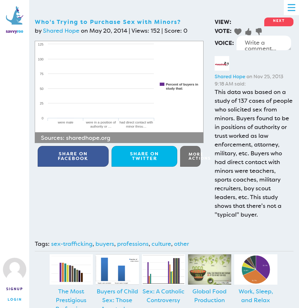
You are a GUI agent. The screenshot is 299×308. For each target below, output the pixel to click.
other (181, 244)
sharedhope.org (88, 138)
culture (161, 244)
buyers (104, 244)
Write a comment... (264, 43)
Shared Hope (61, 30)
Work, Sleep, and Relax (256, 296)
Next (279, 20)
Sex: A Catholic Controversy (163, 296)
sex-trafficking (72, 244)
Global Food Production (209, 296)
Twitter (144, 156)
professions (133, 244)
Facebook (73, 156)
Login (15, 299)
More (195, 156)
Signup (14, 289)
